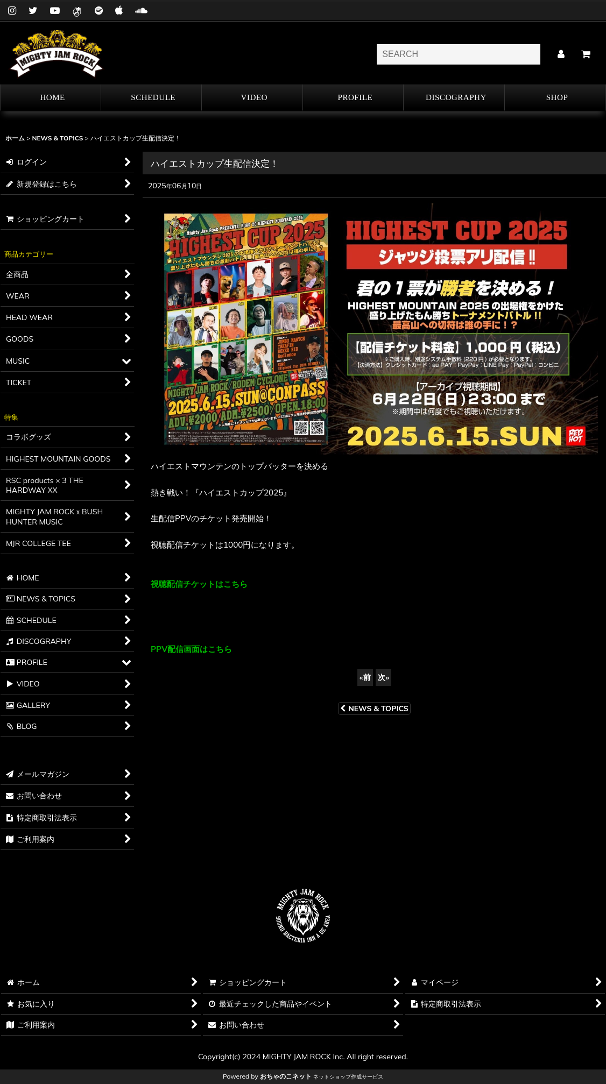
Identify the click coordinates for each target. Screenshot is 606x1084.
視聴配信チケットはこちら (199, 584)
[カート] (585, 54)
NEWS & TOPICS (374, 708)
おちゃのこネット (286, 1076)
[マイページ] (560, 54)
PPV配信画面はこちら (191, 649)
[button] (353, 97)
